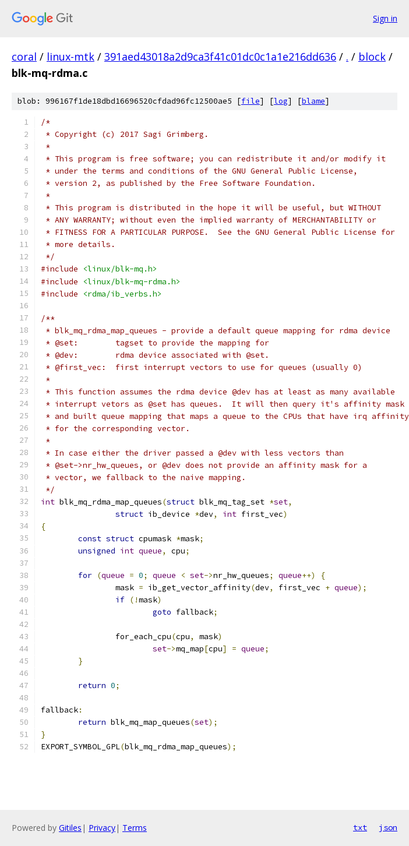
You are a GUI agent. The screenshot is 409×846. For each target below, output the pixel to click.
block (372, 57)
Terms (134, 827)
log (281, 101)
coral (24, 57)
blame (313, 101)
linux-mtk (70, 57)
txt (360, 827)
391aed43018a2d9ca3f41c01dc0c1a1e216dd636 (220, 57)
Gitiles (70, 827)
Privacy (102, 827)
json (388, 827)
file (250, 101)
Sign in (385, 18)
